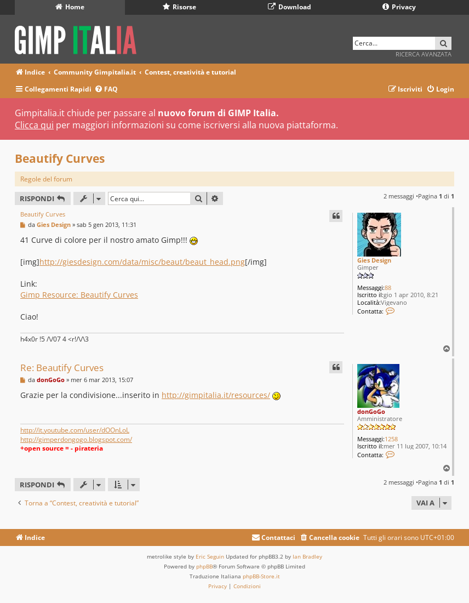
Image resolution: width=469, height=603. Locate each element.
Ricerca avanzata (423, 54)
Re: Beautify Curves (62, 367)
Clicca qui (34, 125)
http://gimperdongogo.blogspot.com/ (76, 439)
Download (289, 7)
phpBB (204, 566)
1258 (391, 439)
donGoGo (371, 411)
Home (69, 7)
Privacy (399, 7)
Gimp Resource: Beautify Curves (79, 294)
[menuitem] (106, 89)
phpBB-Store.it (261, 576)
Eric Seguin (210, 556)
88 (388, 287)
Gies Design (374, 260)
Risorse (179, 7)
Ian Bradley (307, 556)
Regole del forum (46, 179)
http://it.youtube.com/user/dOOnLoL (74, 430)
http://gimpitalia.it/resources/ (216, 395)
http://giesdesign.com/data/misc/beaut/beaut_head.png (142, 262)
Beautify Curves (60, 158)
